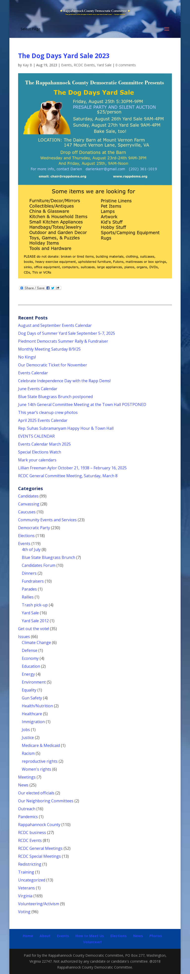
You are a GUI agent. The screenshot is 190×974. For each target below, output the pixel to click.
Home (28, 935)
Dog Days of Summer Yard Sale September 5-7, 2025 (66, 333)
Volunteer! (92, 942)
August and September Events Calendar (55, 325)
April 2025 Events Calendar (43, 420)
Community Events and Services (47, 520)
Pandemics (28, 816)
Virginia (25, 896)
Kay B (27, 65)
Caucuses (27, 512)
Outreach (26, 808)
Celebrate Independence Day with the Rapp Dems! (64, 380)
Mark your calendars (37, 460)
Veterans (26, 888)
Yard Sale (104, 65)
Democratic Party (34, 527)
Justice (28, 737)
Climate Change (36, 642)
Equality (29, 690)
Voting (24, 911)
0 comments (126, 65)
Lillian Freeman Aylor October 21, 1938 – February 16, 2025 (72, 468)
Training (26, 872)
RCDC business (32, 832)
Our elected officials (36, 793)
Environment (34, 682)
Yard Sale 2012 (35, 620)
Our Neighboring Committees (45, 801)
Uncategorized (31, 880)
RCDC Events (84, 65)
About (45, 935)
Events (66, 65)
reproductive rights (40, 761)
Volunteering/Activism (38, 903)
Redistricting (29, 864)
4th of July (31, 549)
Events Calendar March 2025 (44, 444)
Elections (26, 535)
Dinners (29, 573)
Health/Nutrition (37, 706)
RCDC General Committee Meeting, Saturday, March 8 (68, 475)
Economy (30, 658)
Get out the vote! (33, 628)
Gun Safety (32, 698)
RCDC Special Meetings (39, 856)
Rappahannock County (39, 824)
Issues (24, 636)
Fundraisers (33, 581)
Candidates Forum (38, 565)
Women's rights (36, 769)
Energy (28, 674)
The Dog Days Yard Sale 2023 (64, 55)
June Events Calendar (37, 388)
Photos (155, 935)
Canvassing (28, 504)
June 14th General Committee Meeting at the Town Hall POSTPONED (82, 404)
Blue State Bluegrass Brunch (48, 557)
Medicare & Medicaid (41, 745)
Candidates (28, 496)
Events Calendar (33, 373)
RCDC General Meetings (40, 848)
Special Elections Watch (39, 452)
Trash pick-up (35, 605)
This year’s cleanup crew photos (48, 412)
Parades (29, 589)
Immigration (33, 721)
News (23, 785)
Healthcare (32, 713)
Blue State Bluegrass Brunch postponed (55, 396)
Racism (28, 753)
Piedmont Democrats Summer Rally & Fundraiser (63, 341)
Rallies (28, 597)
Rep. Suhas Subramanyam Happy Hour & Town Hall (66, 428)
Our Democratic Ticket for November (52, 365)
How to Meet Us (89, 935)
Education (31, 666)
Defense (29, 650)
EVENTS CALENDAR (36, 436)
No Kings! (27, 357)
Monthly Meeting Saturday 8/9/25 (49, 349)
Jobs (26, 729)
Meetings (27, 777)
